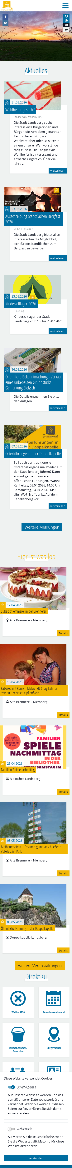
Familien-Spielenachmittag (18, 769)
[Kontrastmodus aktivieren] (66, 25)
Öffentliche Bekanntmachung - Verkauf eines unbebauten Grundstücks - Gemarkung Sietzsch (33, 382)
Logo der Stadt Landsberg (7, 5)
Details (63, 633)
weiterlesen (57, 170)
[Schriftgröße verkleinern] (66, 16)
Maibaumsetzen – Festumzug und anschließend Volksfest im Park (31, 849)
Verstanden (36, 1158)
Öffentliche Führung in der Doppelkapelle (27, 928)
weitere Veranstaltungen (40, 965)
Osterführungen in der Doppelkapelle (33, 453)
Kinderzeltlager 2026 (20, 304)
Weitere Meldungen (42, 527)
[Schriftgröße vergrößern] (66, 20)
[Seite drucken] (66, 29)
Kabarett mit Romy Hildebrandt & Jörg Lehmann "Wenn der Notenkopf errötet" (30, 690)
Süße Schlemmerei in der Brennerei (23, 611)
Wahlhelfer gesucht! (20, 109)
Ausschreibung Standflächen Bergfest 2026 (32, 219)
